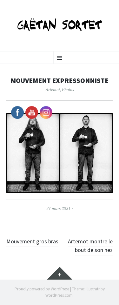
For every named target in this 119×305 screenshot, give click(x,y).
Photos (68, 89)
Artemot (52, 89)
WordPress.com (59, 295)
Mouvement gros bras (32, 241)
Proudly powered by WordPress (42, 289)
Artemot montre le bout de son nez (90, 246)
